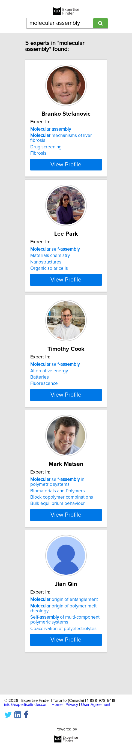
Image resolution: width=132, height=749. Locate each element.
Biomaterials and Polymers (57, 515)
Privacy (71, 705)
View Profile (65, 169)
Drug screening (46, 147)
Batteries (39, 392)
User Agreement (95, 705)
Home (57, 705)
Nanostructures (45, 267)
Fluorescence (44, 398)
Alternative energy (49, 385)
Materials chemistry (50, 260)
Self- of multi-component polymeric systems (65, 649)
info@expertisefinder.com (26, 705)
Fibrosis (38, 153)
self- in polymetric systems (57, 506)
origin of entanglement (64, 629)
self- (55, 254)
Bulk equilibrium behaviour (57, 528)
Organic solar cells (49, 273)
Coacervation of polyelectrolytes (63, 657)
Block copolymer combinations (61, 521)
